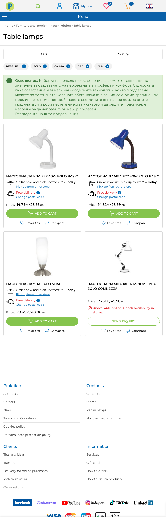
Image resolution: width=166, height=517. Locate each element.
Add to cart (42, 213)
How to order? (97, 471)
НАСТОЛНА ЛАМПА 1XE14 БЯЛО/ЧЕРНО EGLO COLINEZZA (122, 286)
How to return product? (104, 479)
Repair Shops (96, 410)
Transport (10, 463)
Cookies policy (14, 427)
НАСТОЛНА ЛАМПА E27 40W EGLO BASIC (42, 176)
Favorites (30, 223)
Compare (55, 223)
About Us (10, 394)
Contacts (93, 394)
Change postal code (30, 197)
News (7, 410)
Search (38, 6)
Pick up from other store (33, 186)
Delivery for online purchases (25, 471)
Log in (59, 6)
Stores (91, 402)
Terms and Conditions (20, 418)
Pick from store (15, 479)
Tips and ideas (14, 454)
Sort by (123, 54)
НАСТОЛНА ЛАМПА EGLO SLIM (33, 284)
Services (92, 454)
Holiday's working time (103, 418)
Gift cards (93, 463)
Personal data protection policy (27, 435)
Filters (42, 54)
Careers (9, 402)
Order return (13, 487)
